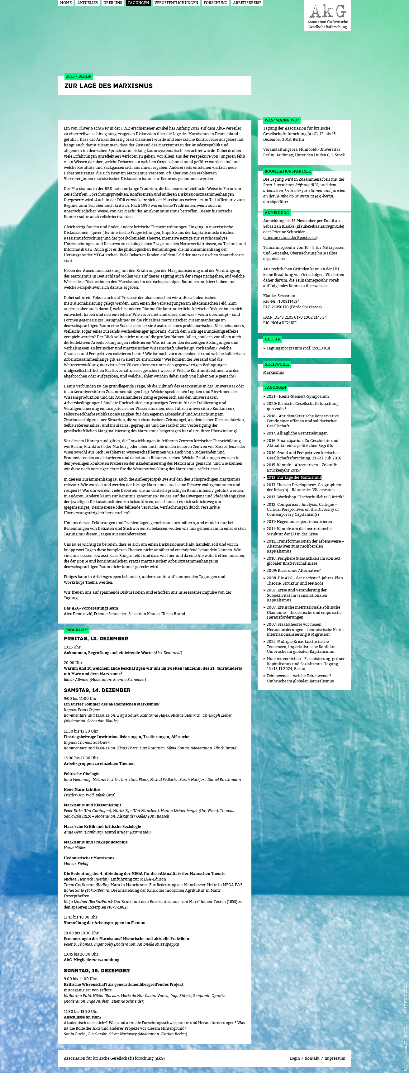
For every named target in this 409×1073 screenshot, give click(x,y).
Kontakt (312, 1058)
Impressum (335, 1058)
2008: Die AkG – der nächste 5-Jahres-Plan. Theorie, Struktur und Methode (305, 580)
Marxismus (273, 372)
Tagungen (275, 387)
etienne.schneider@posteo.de (290, 237)
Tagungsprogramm (284, 348)
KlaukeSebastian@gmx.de (320, 226)
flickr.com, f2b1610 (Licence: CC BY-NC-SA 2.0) (405, 1024)
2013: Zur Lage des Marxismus (294, 477)
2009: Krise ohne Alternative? (294, 570)
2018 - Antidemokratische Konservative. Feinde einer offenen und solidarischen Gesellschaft (303, 421)
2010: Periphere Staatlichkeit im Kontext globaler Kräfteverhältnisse (303, 561)
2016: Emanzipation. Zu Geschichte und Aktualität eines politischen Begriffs (302, 443)
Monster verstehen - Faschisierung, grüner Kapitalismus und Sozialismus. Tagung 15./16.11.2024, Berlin (306, 663)
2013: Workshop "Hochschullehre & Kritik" (305, 497)
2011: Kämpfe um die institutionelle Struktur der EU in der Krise (299, 531)
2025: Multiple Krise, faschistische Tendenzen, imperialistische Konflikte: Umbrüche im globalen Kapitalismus (301, 646)
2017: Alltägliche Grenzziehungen (297, 433)
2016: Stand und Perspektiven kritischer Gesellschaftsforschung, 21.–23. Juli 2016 (304, 455)
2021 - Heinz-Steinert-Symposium (298, 396)
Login (295, 1058)
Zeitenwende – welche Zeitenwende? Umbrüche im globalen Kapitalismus (300, 678)
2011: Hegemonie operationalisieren (299, 521)
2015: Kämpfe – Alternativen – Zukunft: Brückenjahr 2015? (302, 467)
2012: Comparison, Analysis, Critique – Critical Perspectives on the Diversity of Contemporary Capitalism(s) (303, 509)
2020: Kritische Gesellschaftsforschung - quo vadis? (304, 406)
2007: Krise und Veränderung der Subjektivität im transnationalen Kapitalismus (297, 595)
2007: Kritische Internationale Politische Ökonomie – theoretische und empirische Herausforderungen (304, 612)
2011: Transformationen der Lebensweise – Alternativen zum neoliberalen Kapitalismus (305, 546)
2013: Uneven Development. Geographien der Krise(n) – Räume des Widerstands (304, 487)
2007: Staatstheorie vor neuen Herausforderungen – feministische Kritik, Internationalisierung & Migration (306, 629)
